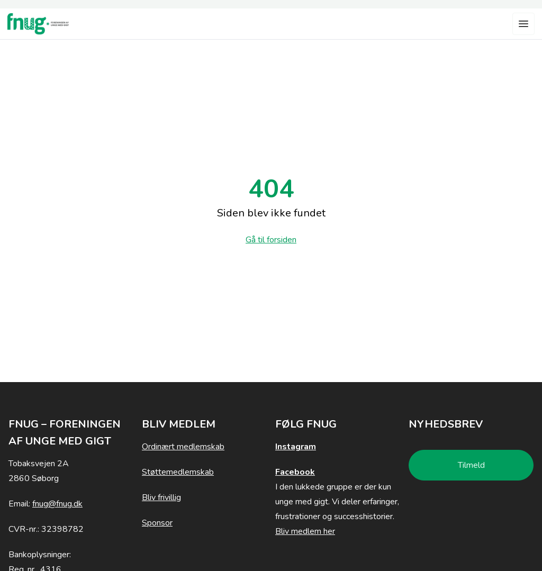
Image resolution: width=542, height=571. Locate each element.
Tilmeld (471, 465)
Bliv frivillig (161, 497)
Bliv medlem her (305, 531)
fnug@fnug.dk (57, 504)
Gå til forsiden (271, 240)
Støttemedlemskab (178, 472)
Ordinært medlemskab (183, 446)
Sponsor (157, 523)
